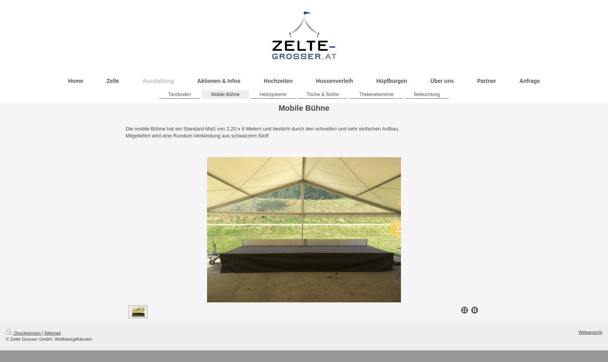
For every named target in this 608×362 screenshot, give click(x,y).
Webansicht (590, 332)
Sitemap (52, 332)
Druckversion (24, 332)
